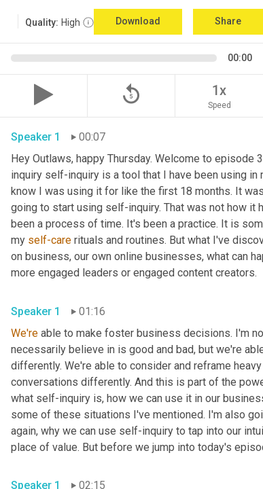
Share (228, 21)
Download (138, 21)
